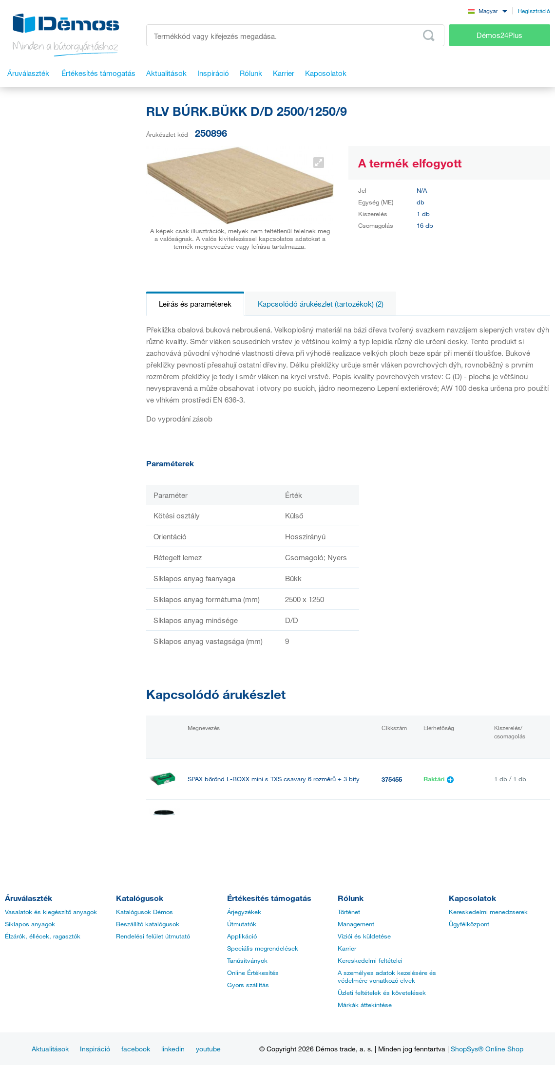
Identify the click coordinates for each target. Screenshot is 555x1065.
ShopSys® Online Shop (487, 1049)
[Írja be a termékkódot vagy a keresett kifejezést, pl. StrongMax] (295, 35)
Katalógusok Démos (144, 912)
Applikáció (242, 936)
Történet (349, 912)
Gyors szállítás (248, 985)
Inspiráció (95, 1049)
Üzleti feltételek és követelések (382, 992)
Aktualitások (50, 1049)
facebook (135, 1049)
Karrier (347, 948)
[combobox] (487, 10)
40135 (390, 820)
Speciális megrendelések (262, 948)
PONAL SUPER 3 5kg (218, 820)
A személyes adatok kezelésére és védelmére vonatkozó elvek (387, 976)
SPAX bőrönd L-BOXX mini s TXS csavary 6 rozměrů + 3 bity (274, 779)
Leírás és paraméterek (195, 303)
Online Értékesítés (253, 972)
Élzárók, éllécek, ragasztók (42, 936)
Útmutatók (241, 924)
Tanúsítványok (247, 960)
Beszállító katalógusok (147, 924)
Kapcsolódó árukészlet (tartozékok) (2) (320, 303)
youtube (208, 1049)
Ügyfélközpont (469, 924)
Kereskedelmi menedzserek (488, 912)
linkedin (173, 1049)
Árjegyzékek (244, 912)
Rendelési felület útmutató (153, 936)
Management (356, 924)
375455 (392, 779)
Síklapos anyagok (30, 924)
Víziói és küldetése (364, 936)
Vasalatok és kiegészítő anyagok (51, 912)
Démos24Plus (499, 35)
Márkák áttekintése (365, 1005)
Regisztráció (534, 11)
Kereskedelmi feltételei (370, 960)
